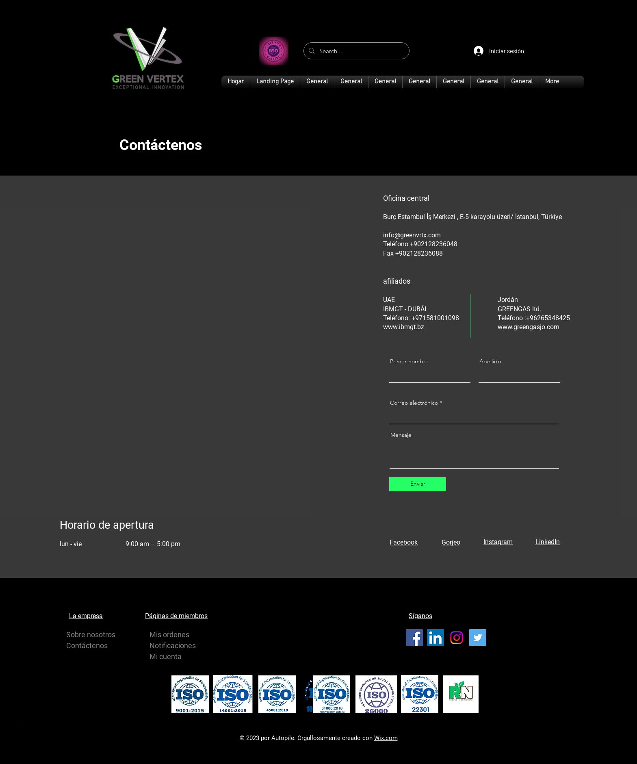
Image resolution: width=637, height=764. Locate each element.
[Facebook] (414, 637)
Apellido (490, 361)
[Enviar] (417, 484)
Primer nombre (409, 361)
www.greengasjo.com (528, 327)
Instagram (498, 542)
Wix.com (386, 738)
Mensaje (401, 435)
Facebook (404, 542)
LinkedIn (547, 542)
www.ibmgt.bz (403, 327)
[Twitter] (477, 637)
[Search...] (355, 51)
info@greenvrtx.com (412, 235)
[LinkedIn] (435, 637)
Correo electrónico (414, 403)
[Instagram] (456, 637)
